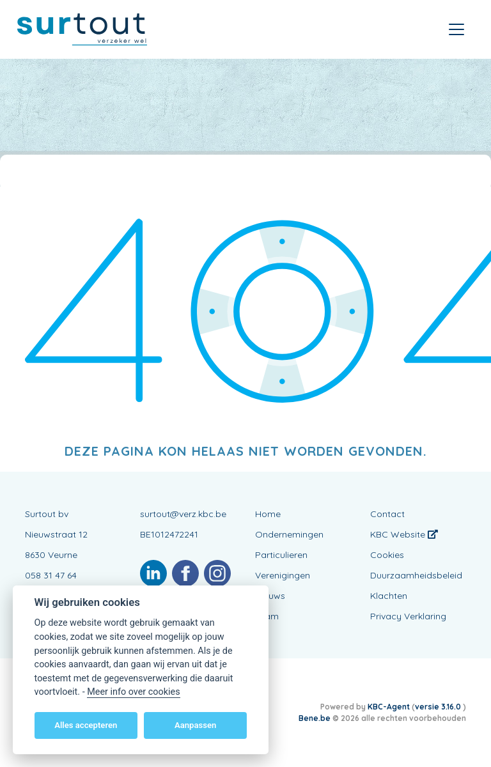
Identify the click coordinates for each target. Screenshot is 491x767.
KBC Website (404, 534)
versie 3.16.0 (439, 706)
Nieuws (270, 595)
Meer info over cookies (133, 691)
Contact (387, 514)
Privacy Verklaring (408, 616)
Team (267, 616)
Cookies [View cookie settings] (387, 555)
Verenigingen (282, 575)
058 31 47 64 (51, 575)
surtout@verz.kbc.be (183, 514)
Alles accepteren (85, 725)
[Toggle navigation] (456, 29)
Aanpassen (195, 725)
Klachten (388, 595)
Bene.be (315, 718)
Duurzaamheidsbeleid (416, 575)
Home (268, 514)
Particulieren (281, 555)
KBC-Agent (389, 706)
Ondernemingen (289, 534)
